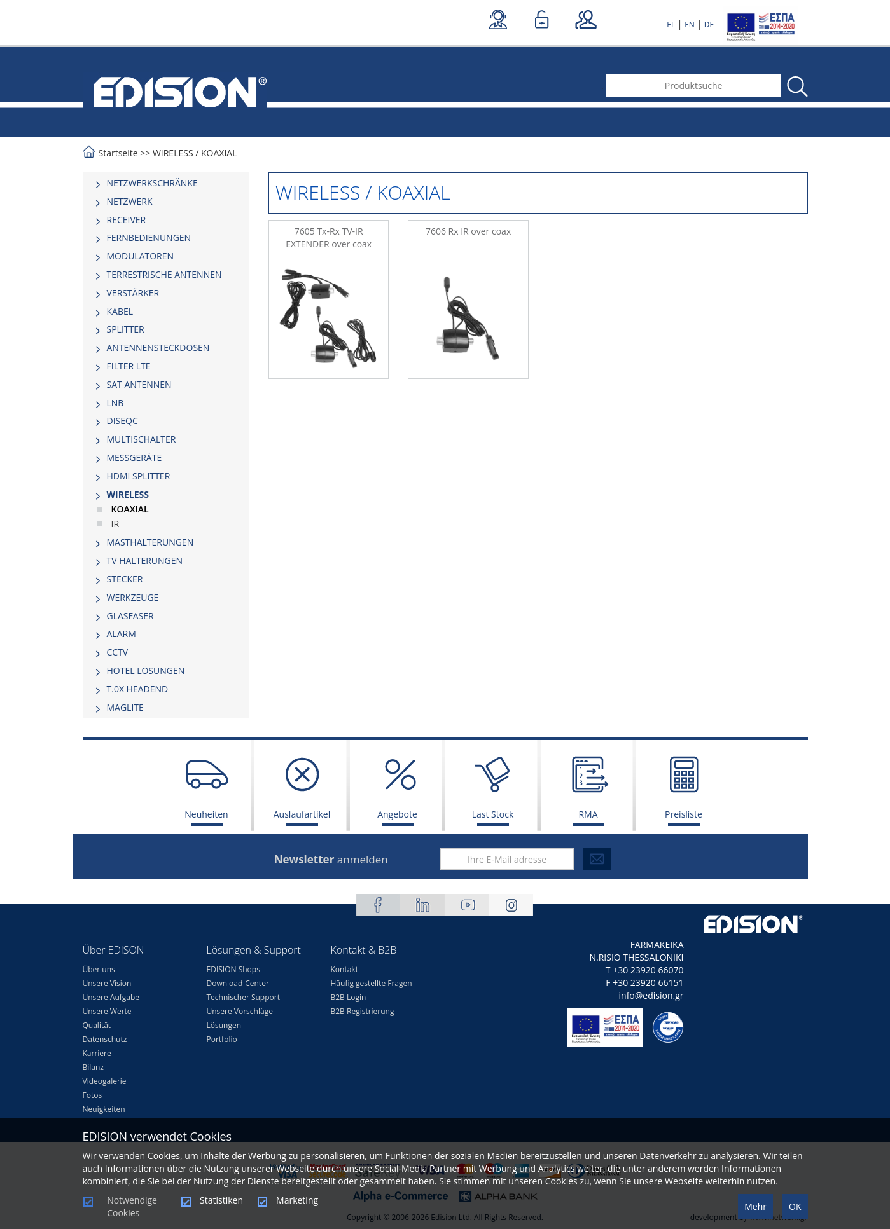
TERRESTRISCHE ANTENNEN (164, 274)
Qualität (97, 1025)
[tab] (166, 183)
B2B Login (348, 997)
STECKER (125, 579)
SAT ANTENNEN (139, 384)
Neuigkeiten (104, 1109)
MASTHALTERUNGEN (150, 542)
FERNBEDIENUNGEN (149, 237)
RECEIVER (126, 220)
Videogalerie (105, 1081)
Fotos (92, 1095)
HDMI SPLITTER (138, 476)
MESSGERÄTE (134, 457)
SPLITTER (125, 329)
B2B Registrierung (362, 1011)
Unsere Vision (107, 983)
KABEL (120, 311)
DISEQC (122, 421)
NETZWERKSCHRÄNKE (152, 183)
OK (795, 1206)
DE (709, 24)
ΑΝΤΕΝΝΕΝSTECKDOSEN (158, 347)
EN (690, 24)
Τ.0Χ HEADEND (138, 689)
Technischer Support (243, 997)
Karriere (97, 1053)
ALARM (121, 634)
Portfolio (222, 1039)
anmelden (331, 859)
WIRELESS (174, 153)
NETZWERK (130, 201)
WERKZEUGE (133, 597)
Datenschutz (105, 1039)
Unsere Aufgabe (111, 997)
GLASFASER (130, 616)
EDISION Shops (233, 969)
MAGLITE (125, 707)
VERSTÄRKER (133, 293)
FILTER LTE (129, 366)
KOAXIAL (219, 153)
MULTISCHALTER (141, 439)
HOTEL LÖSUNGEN (146, 670)
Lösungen (224, 1025)
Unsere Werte (107, 1011)
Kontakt (344, 969)
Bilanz (93, 1067)
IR (115, 524)
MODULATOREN (140, 256)
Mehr (755, 1206)
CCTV (118, 652)
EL (671, 24)
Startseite (118, 153)
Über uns (99, 969)
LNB (115, 403)
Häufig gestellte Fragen (371, 983)
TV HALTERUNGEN (145, 560)
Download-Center (238, 983)
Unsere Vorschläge (240, 1011)
